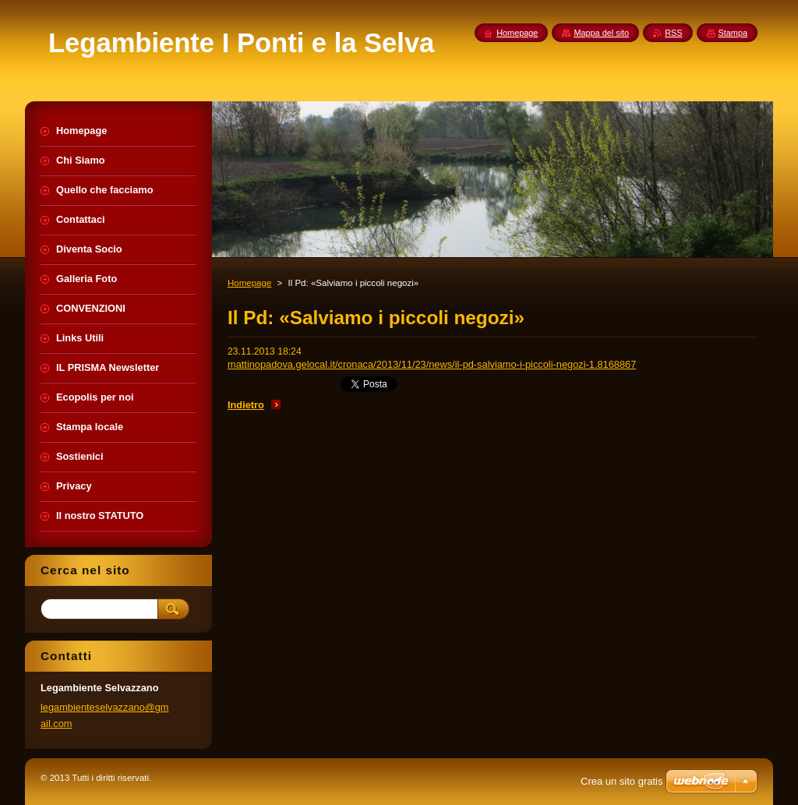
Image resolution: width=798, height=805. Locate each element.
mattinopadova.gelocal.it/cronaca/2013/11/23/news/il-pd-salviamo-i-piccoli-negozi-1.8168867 (432, 364)
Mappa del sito (601, 32)
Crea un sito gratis (622, 781)
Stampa (733, 32)
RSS (673, 32)
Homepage (249, 283)
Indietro (246, 405)
